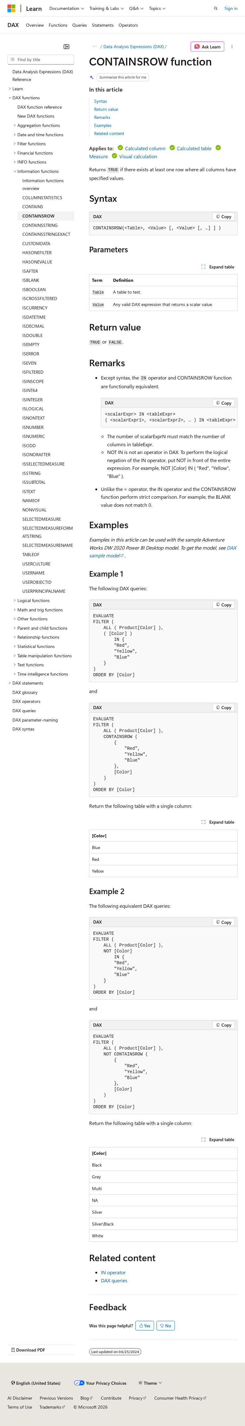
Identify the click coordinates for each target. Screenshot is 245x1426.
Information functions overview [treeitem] (43, 184)
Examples (102, 125)
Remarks (102, 117)
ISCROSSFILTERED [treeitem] (39, 298)
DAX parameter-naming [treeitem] (35, 720)
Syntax (100, 101)
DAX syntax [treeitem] (23, 729)
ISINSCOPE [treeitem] (33, 381)
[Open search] (216, 8)
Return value (106, 109)
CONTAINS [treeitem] (32, 206)
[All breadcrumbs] (94, 47)
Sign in (231, 8)
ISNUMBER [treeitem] (32, 427)
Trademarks (50, 1407)
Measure (98, 156)
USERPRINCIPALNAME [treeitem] (43, 591)
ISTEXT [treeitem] (28, 491)
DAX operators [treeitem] (26, 701)
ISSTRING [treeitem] (31, 473)
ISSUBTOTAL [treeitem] (34, 482)
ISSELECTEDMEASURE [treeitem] (43, 464)
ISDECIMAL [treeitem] (33, 326)
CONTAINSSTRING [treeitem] (40, 225)
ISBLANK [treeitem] (30, 280)
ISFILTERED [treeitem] (32, 372)
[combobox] (40, 60)
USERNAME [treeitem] (33, 573)
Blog (84, 1398)
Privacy (136, 1398)
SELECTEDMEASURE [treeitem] (41, 519)
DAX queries (114, 1280)
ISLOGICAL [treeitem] (33, 409)
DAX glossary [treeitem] (25, 692)
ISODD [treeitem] (29, 445)
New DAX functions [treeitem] (35, 116)
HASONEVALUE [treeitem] (37, 262)
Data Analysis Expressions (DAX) (133, 46)
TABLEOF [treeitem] (30, 554)
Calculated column (145, 148)
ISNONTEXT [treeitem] (33, 418)
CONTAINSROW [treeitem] (38, 216)
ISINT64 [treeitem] (30, 390)
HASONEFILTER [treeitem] (37, 252)
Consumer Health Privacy (178, 1398)
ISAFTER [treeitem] (30, 271)
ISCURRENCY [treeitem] (35, 308)
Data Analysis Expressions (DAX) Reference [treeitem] (42, 76)
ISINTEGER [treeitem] (32, 400)
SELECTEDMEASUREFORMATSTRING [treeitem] (47, 532)
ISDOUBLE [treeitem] (32, 335)
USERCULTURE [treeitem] (36, 564)
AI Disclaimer (19, 1398)
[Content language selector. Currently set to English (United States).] (35, 1383)
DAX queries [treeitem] (24, 710)
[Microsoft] (11, 8)
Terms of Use (19, 1407)
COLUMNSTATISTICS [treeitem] (42, 197)
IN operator (113, 1272)
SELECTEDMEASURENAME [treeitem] (47, 545)
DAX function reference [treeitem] (39, 107)
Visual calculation (138, 156)
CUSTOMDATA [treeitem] (36, 243)
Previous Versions (56, 1398)
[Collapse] (66, 46)
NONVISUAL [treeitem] (34, 510)
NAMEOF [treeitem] (31, 500)
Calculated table (194, 148)
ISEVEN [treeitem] (29, 363)
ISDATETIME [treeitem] (34, 317)
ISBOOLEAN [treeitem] (34, 289)
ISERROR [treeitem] (30, 354)
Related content (109, 133)
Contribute (111, 1398)
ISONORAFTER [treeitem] (36, 454)
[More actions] (232, 47)
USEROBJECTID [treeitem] (37, 582)
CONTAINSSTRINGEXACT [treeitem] (46, 234)
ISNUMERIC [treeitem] (33, 436)
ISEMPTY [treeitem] (30, 344)
